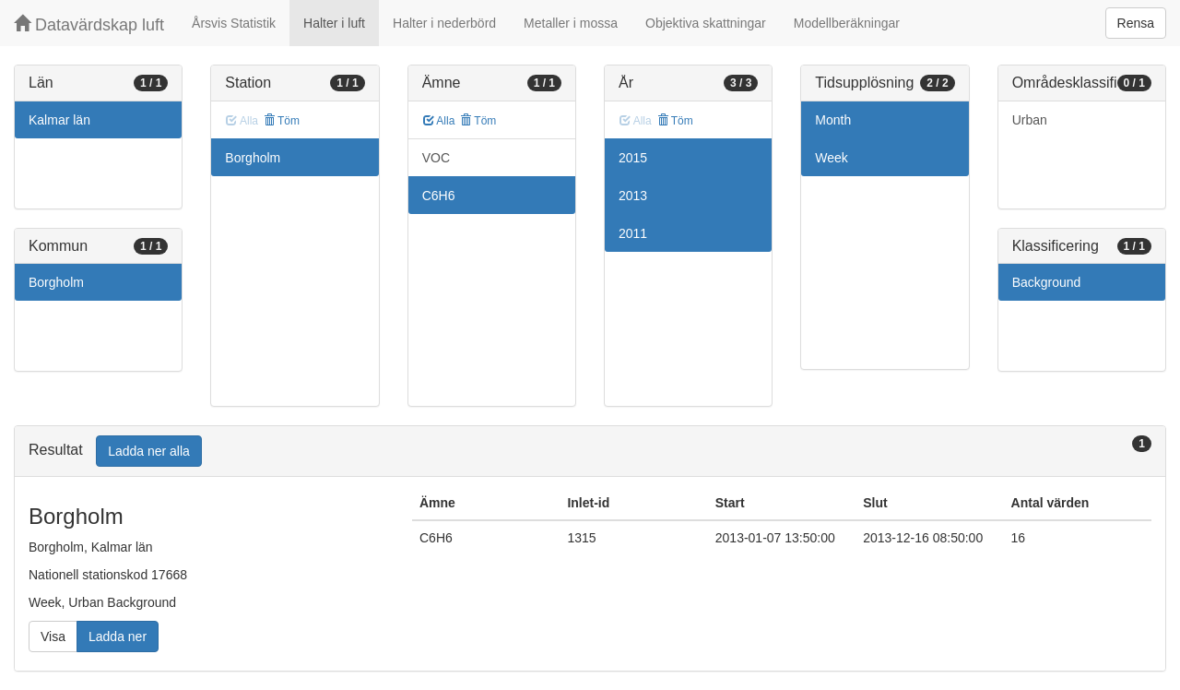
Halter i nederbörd (444, 23)
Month (833, 120)
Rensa (1135, 23)
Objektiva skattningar (705, 23)
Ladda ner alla (149, 451)
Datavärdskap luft (89, 24)
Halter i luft (334, 23)
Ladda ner (117, 636)
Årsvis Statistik (234, 23)
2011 (633, 233)
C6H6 (438, 195)
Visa (53, 636)
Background (1046, 282)
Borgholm (56, 282)
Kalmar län (59, 120)
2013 (633, 195)
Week (831, 157)
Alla (439, 120)
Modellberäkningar (847, 23)
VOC (436, 157)
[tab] (590, 451)
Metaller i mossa (571, 23)
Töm (282, 120)
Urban (1029, 120)
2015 (633, 157)
